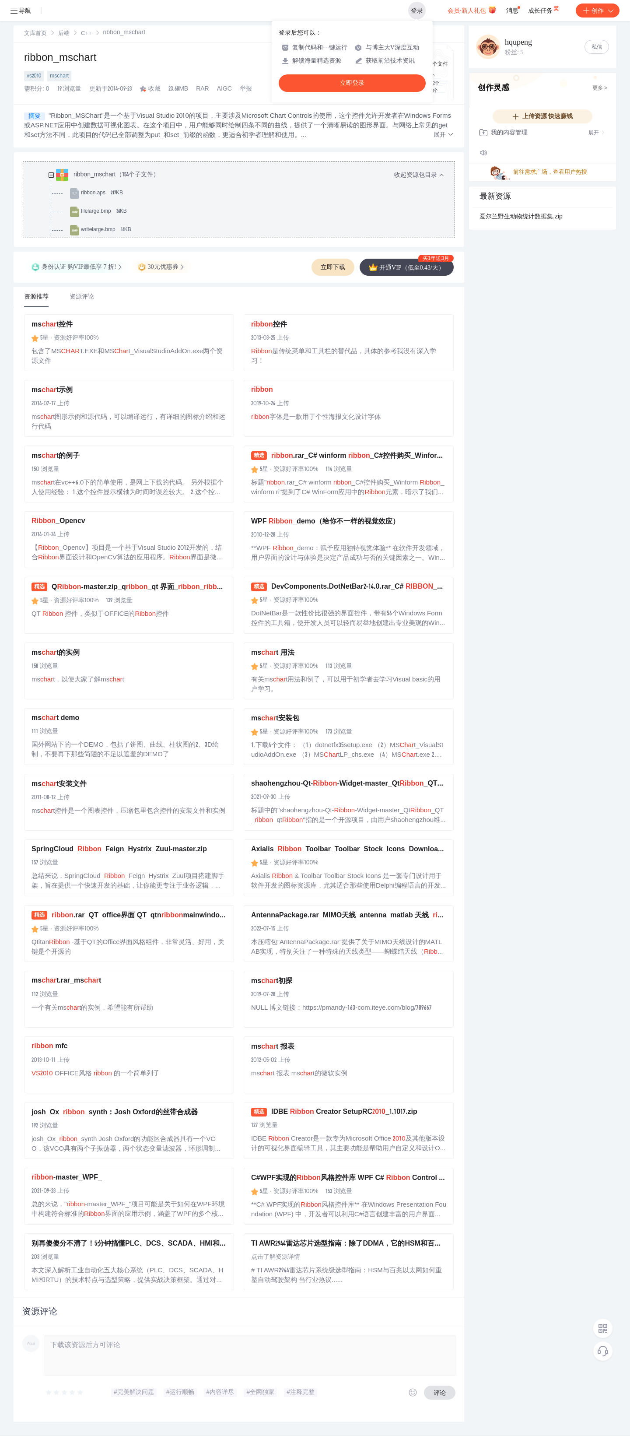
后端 (64, 34)
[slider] (65, 1392)
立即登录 (352, 83)
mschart (59, 76)
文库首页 (35, 34)
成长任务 (544, 8)
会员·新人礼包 (472, 9)
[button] (444, 135)
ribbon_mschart (60, 58)
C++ (86, 34)
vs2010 (34, 76)
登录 (417, 10)
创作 (598, 10)
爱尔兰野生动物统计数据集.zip (521, 217)
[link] (35, 34)
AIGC (224, 89)
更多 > (599, 88)
